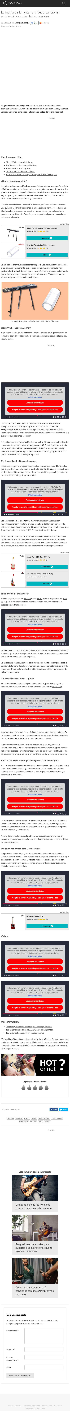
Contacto (58, 1406)
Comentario (12, 1330)
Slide (3, 211)
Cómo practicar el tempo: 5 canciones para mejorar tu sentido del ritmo (35, 1291)
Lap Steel (16, 207)
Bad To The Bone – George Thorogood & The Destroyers (31, 174)
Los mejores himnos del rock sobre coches (25, 1033)
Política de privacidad (31, 1406)
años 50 (27, 598)
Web (8, 1367)
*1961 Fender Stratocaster (38, 530)
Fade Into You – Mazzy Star (18, 168)
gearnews (15, 3)
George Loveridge (21, 23)
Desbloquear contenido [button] (35, 403)
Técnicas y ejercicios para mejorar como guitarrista (29, 1026)
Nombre (10, 1349)
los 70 (39, 598)
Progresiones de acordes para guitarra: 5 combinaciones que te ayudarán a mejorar (34, 1248)
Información (47, 1406)
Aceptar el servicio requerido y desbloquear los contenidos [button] (35, 409)
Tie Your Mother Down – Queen (20, 171)
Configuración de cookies (35, 1408)
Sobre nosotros (14, 1406)
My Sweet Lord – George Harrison (21, 165)
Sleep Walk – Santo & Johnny (19, 162)
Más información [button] (35, 397)
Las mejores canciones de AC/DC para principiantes (29, 1029)
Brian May (57, 686)
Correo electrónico (12, 1359)
